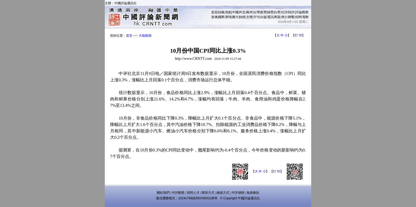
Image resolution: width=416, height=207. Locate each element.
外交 (242, 12)
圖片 (235, 17)
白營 (277, 12)
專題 (277, 17)
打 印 (298, 35)
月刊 (256, 17)
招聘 (298, 17)
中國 (235, 12)
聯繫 (291, 17)
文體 (249, 17)
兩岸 (249, 12)
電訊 (270, 17)
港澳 (214, 17)
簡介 (284, 17)
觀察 (305, 12)
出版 (263, 17)
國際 (221, 17)
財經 (242, 17)
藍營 (263, 12)
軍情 (228, 17)
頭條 (221, 12)
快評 (291, 12)
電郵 (305, 17)
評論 (298, 12)
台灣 (256, 12)
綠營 (270, 12)
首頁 (214, 12)
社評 (284, 12)
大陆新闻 (145, 35)
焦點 (228, 12)
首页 (129, 35)
